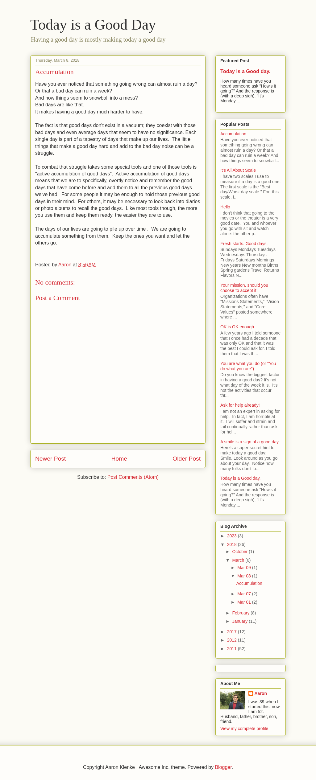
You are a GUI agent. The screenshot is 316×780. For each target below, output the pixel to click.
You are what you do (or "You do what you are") (248, 366)
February (241, 612)
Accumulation (233, 133)
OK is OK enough (237, 326)
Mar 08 (244, 575)
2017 (232, 631)
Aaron (261, 693)
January (240, 621)
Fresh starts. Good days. (244, 243)
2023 (232, 535)
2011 (232, 648)
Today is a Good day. (245, 71)
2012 (232, 640)
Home (119, 458)
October (240, 551)
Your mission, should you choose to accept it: (244, 288)
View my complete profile (244, 728)
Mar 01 (244, 602)
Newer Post (50, 458)
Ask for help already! (240, 405)
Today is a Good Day (93, 24)
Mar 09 (244, 567)
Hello (225, 206)
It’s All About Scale (238, 170)
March (238, 560)
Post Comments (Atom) (133, 477)
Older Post (187, 458)
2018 (232, 544)
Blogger (223, 767)
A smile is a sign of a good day (249, 441)
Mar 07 (244, 593)
